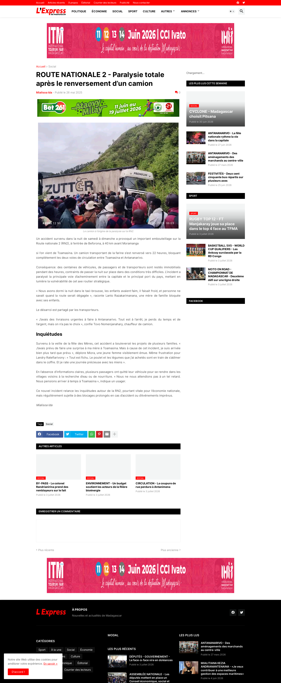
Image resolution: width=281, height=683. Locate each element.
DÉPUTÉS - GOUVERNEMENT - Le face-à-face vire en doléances (151, 658)
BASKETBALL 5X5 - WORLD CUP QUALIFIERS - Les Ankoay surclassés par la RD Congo (226, 251)
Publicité (124, 2)
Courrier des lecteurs (105, 2)
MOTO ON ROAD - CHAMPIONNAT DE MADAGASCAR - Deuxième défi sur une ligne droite (226, 274)
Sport (132, 11)
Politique (79, 11)
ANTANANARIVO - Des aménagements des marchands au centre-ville (225, 157)
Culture (149, 11)
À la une (56, 649)
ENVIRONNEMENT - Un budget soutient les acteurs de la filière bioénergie (106, 487)
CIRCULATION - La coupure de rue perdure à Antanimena (156, 485)
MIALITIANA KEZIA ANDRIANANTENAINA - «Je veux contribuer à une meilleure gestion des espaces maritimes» (222, 668)
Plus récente (46, 550)
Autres (166, 11)
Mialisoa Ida (44, 92)
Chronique (65, 663)
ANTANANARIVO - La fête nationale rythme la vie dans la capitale (224, 136)
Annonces (189, 11)
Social (117, 11)
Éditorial (85, 2)
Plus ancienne (169, 550)
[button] (232, 11)
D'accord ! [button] (18, 671)
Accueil (40, 2)
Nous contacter (141, 2)
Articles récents (56, 2)
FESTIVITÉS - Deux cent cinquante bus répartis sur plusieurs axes (225, 177)
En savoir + (51, 663)
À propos (73, 2)
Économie (99, 11)
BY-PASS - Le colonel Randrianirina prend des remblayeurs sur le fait (52, 487)
